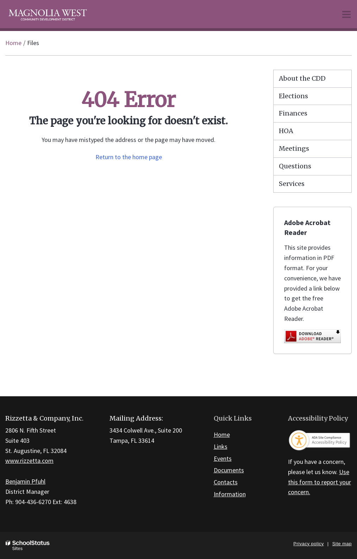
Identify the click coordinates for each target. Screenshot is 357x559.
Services (292, 184)
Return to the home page (128, 157)
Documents (229, 470)
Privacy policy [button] (308, 543)
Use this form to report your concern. (319, 482)
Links (220, 446)
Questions (295, 166)
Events (223, 458)
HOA (286, 131)
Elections (293, 96)
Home (13, 43)
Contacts (226, 482)
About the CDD (302, 78)
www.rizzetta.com (29, 460)
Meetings (294, 148)
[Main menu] (346, 14)
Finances (293, 113)
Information (230, 494)
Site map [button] (342, 543)
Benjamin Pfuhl (25, 481)
